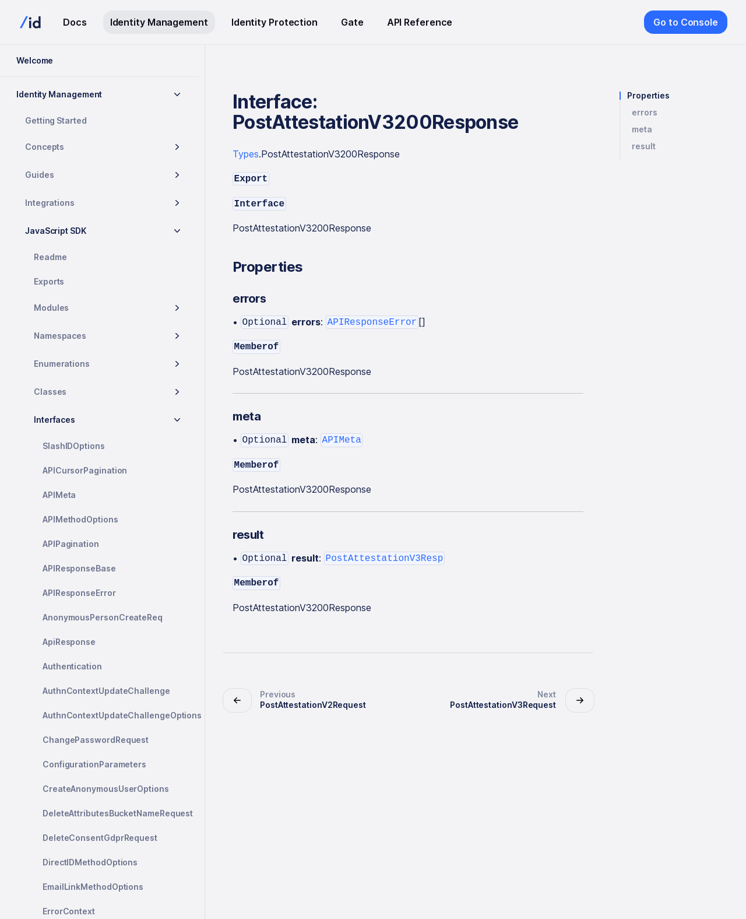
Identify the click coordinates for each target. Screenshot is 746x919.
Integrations (50, 203)
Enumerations (62, 364)
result (644, 146)
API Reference (420, 22)
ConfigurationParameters (94, 764)
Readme (50, 257)
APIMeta (59, 495)
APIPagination (71, 544)
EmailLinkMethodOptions (93, 887)
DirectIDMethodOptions (90, 862)
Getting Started (56, 120)
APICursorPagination (85, 470)
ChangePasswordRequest (96, 740)
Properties (648, 96)
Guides (39, 175)
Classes (50, 392)
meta (642, 129)
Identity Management (159, 22)
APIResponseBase (79, 568)
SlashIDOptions (74, 446)
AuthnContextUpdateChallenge (106, 691)
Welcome (34, 60)
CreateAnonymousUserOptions (106, 789)
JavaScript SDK (55, 231)
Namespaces (60, 336)
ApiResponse (69, 642)
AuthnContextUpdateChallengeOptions (116, 715)
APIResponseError (79, 593)
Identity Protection (274, 22)
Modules (51, 308)
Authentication (72, 666)
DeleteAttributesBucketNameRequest (116, 813)
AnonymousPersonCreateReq (103, 617)
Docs (75, 22)
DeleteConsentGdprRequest (100, 838)
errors (644, 112)
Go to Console (685, 22)
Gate (352, 22)
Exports (49, 281)
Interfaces (54, 420)
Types (246, 154)
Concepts (44, 147)
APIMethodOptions (80, 519)
